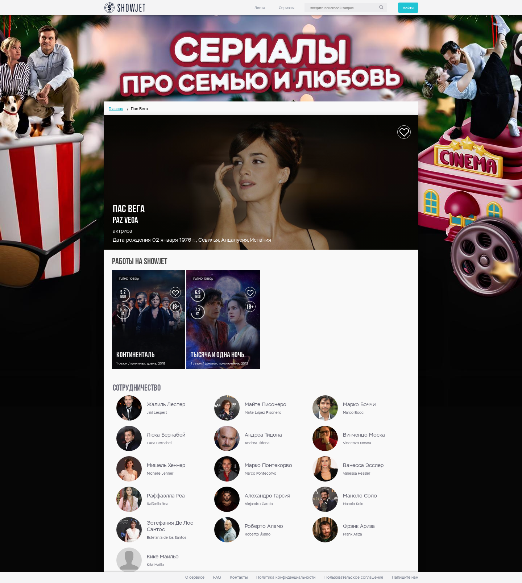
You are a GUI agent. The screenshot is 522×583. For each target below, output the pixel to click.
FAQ (217, 577)
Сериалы (286, 7)
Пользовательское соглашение (353, 577)
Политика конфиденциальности (285, 577)
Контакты (239, 577)
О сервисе (194, 577)
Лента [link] (259, 7)
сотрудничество (137, 388)
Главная (116, 109)
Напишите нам (405, 577)
